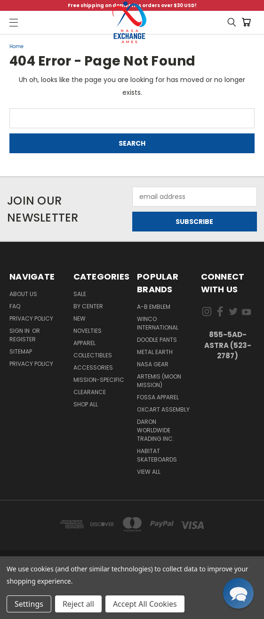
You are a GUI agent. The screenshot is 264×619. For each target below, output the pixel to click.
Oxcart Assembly (163, 409)
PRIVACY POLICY (31, 364)
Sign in (20, 331)
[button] (238, 593)
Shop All (85, 404)
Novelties (87, 331)
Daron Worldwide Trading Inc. (155, 430)
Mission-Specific (98, 380)
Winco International (157, 323)
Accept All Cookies (145, 604)
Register (22, 339)
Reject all (78, 604)
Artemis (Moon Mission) (159, 380)
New (79, 318)
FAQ (14, 306)
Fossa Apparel (158, 397)
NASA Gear (152, 364)
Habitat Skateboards (157, 455)
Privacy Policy (31, 318)
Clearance (89, 392)
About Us (23, 294)
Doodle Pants (157, 340)
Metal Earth (155, 352)
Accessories (93, 367)
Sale (79, 294)
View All (148, 472)
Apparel (84, 343)
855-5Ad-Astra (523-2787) (227, 345)
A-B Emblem (153, 307)
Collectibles (92, 355)
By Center (88, 306)
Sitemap (20, 351)
